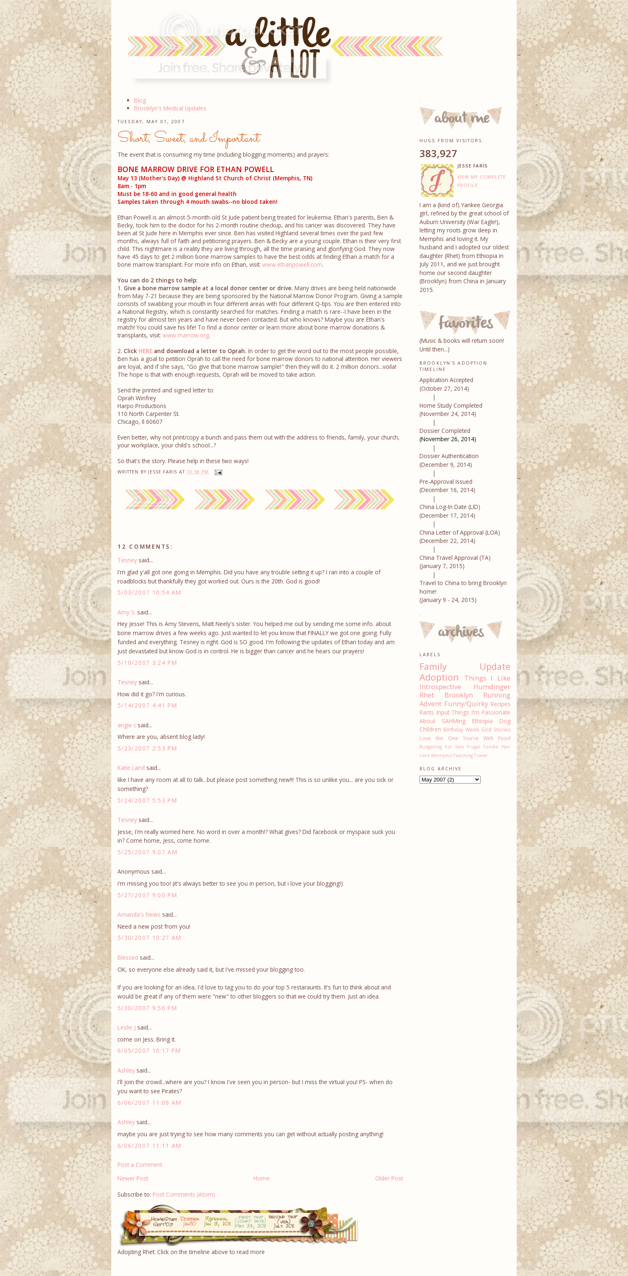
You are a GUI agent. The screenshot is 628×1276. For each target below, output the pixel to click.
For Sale (454, 746)
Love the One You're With (456, 738)
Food (504, 738)
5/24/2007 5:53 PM (147, 800)
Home (262, 1178)
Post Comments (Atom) (184, 1194)
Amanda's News (139, 914)
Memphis (441, 755)
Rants (426, 712)
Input (442, 712)
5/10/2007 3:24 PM (147, 663)
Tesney (127, 560)
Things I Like (487, 678)
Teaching (463, 755)
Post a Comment (139, 1164)
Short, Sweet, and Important (188, 138)
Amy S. (126, 612)
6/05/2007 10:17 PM (149, 1050)
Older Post (389, 1178)
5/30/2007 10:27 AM (149, 937)
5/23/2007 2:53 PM (147, 748)
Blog (140, 100)
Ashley (126, 1070)
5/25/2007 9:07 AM (147, 852)
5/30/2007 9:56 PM (147, 1008)
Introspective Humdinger (465, 686)
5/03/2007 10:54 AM (149, 592)
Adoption (439, 677)
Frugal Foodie (483, 746)
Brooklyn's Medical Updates (170, 108)
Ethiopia (482, 721)
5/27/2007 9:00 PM (147, 895)
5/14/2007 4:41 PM (147, 705)
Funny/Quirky (466, 703)
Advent (430, 703)
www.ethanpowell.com (292, 264)
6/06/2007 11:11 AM (149, 1145)
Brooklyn (458, 695)
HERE (145, 351)
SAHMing (453, 721)
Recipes (501, 704)
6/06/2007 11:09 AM (149, 1102)
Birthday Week (461, 729)
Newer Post (132, 1178)
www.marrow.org (186, 335)
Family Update (465, 666)
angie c (126, 725)
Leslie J (126, 1027)
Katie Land (131, 768)
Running (497, 695)
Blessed (127, 957)
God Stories (496, 729)
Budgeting (430, 746)
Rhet (426, 695)
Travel (480, 755)
